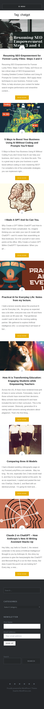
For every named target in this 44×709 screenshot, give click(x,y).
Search (6, 657)
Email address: (10, 632)
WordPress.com (25, 691)
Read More (22, 97)
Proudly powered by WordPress (18, 688)
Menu (23, 6)
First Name (8, 622)
